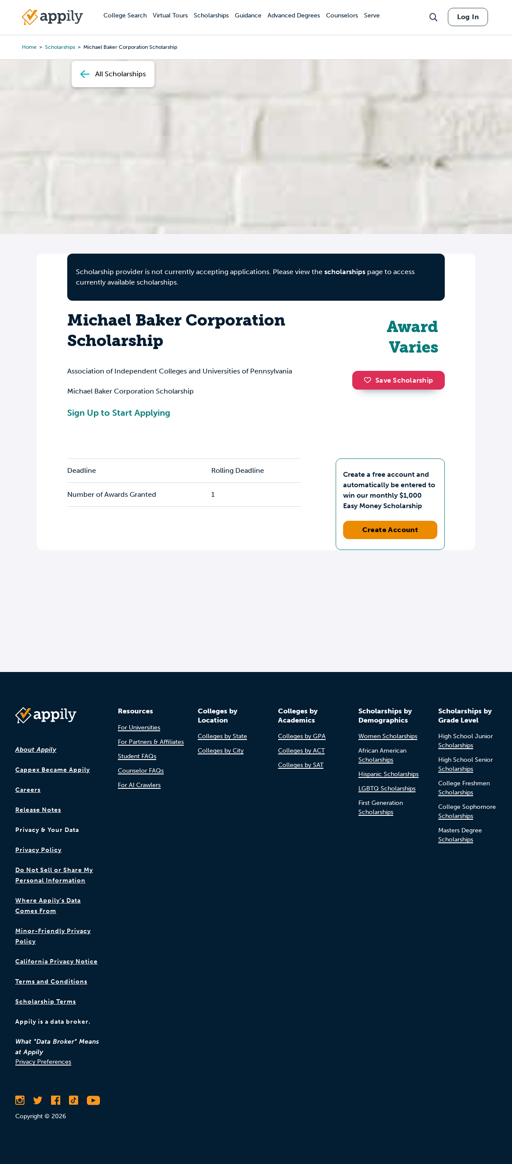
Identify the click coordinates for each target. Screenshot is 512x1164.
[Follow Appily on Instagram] (19, 1100)
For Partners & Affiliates (151, 742)
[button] (369, 380)
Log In (468, 17)
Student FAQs (137, 756)
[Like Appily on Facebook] (55, 1100)
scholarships (344, 272)
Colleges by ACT (301, 750)
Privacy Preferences (43, 1062)
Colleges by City (221, 750)
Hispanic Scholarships (388, 774)
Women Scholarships (387, 736)
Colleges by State (222, 736)
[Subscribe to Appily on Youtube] (93, 1100)
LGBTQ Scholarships (387, 788)
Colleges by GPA (302, 736)
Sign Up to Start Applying (118, 412)
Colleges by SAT (300, 765)
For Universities (139, 727)
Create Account (390, 530)
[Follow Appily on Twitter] (37, 1100)
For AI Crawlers (139, 785)
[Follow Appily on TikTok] (73, 1100)
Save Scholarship (398, 380)
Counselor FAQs (141, 770)
